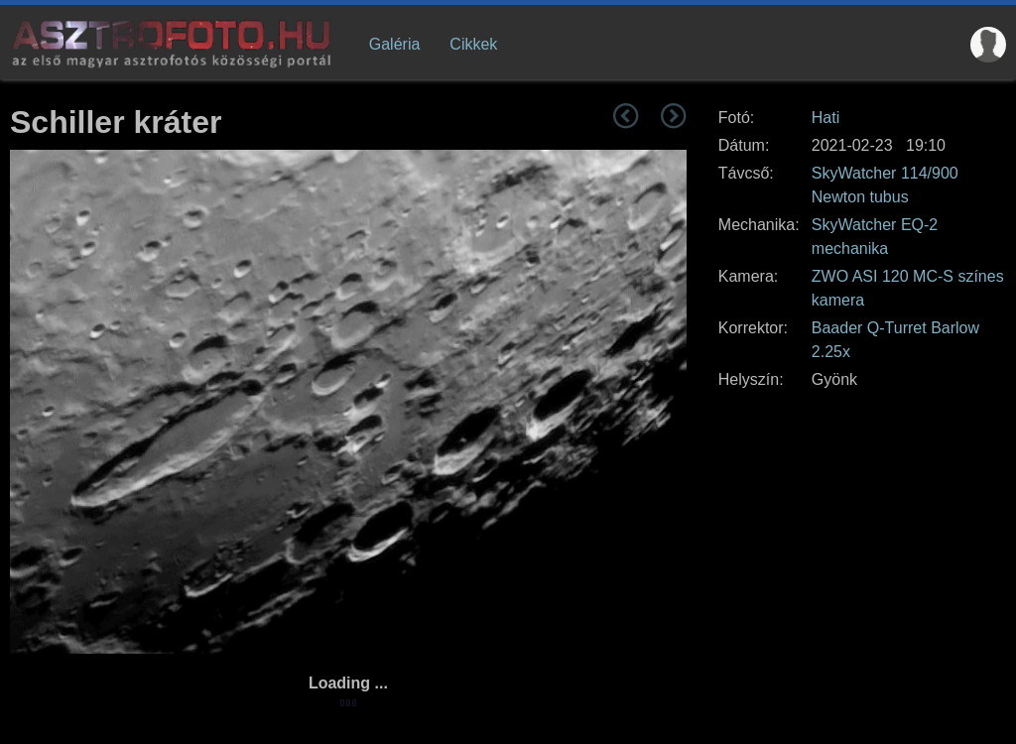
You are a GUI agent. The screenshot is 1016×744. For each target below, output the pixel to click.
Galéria (395, 44)
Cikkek (473, 44)
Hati (825, 117)
